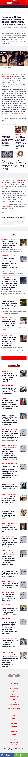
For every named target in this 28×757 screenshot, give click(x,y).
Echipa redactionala (14, 705)
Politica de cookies (14, 681)
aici (13, 209)
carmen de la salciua (6, 222)
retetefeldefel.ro (14, 737)
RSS (14, 691)
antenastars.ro (14, 713)
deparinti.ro (14, 724)
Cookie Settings (14, 683)
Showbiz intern (15, 14)
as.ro (14, 716)
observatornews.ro (14, 729)
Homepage (3, 14)
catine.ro (14, 718)
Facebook (10, 207)
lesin (17, 222)
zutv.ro (14, 739)
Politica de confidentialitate (14, 686)
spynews (4, 224)
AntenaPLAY (14, 745)
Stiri (14, 699)
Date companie (14, 689)
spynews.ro (10, 224)
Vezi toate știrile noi (14, 358)
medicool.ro (14, 726)
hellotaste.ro (14, 721)
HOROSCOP (3, 10)
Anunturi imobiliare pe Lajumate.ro (14, 702)
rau (13, 222)
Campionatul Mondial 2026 (15, 10)
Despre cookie (14, 694)
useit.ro (14, 734)
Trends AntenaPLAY (14, 742)
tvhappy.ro (14, 731)
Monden (9, 14)
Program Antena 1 (14, 697)
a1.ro (14, 710)
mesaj (21, 222)
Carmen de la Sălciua (7, 77)
